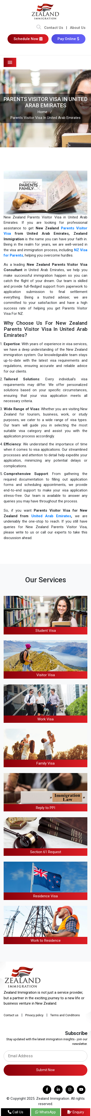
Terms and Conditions (65, 1015)
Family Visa (45, 763)
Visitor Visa (45, 675)
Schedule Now (28, 39)
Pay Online (68, 39)
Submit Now (45, 1070)
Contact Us (53, 27)
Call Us (15, 1112)
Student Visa (45, 630)
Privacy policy (34, 1015)
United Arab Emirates (51, 516)
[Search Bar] (38, 27)
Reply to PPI (45, 808)
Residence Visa (45, 896)
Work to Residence (46, 940)
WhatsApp (45, 1112)
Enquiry (75, 1112)
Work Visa (45, 719)
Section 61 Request (45, 852)
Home (42, 112)
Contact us (11, 1015)
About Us (77, 27)
